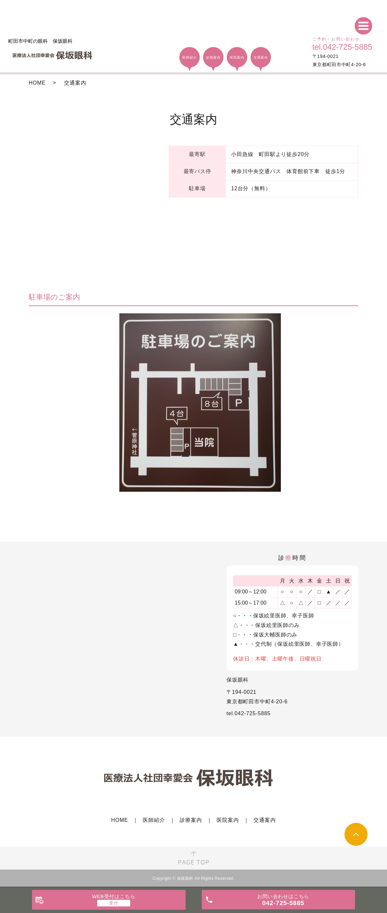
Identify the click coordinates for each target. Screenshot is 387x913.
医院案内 (228, 820)
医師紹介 (154, 820)
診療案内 (191, 820)
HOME (37, 83)
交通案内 (264, 820)
